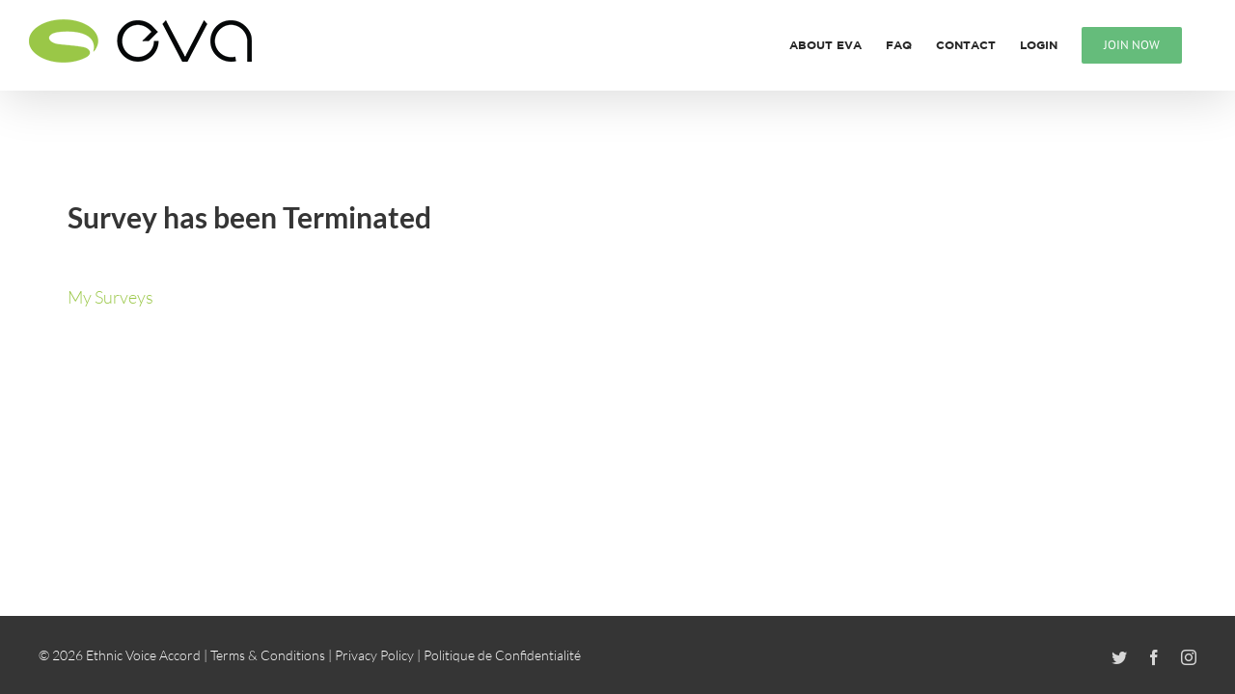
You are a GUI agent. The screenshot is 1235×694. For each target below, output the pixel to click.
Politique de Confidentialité (502, 655)
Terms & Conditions (267, 655)
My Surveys (110, 296)
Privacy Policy (374, 655)
